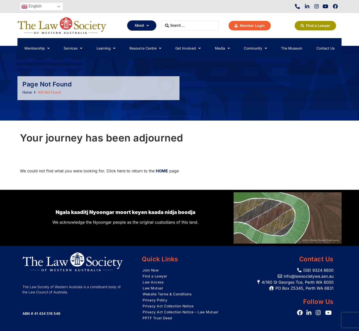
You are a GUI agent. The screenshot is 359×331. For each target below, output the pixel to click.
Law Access (153, 282)
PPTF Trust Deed (157, 318)
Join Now (151, 270)
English (31, 6)
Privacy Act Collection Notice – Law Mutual (180, 312)
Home (27, 92)
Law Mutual (153, 288)
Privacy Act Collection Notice (168, 306)
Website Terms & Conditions (167, 294)
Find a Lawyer (155, 276)
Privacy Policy (155, 300)
